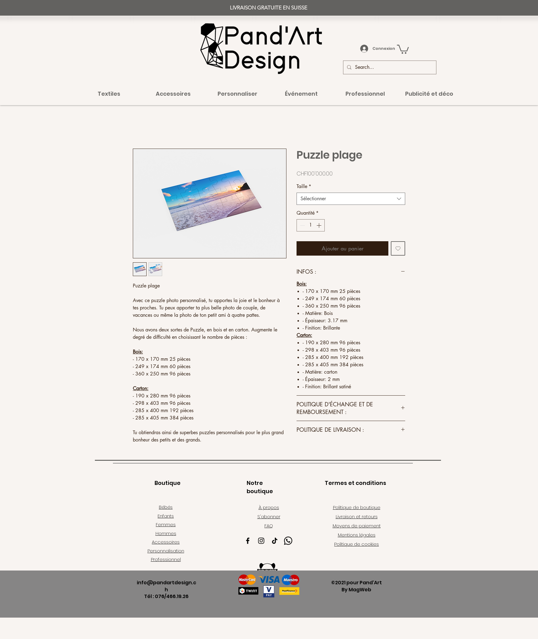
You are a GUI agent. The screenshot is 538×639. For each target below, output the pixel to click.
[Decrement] (301, 225)
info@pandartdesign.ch (166, 586)
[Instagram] (261, 541)
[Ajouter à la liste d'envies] (398, 248)
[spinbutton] (310, 225)
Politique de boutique (356, 507)
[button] (403, 49)
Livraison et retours (357, 516)
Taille (304, 186)
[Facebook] (248, 541)
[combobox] (351, 199)
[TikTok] (275, 541)
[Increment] (319, 225)
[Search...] (389, 67)
